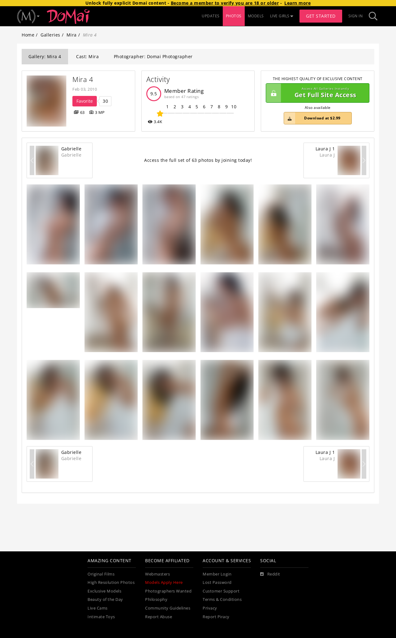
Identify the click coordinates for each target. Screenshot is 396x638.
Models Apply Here (164, 582)
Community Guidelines (167, 608)
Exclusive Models (104, 591)
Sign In (355, 16)
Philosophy (156, 599)
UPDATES (211, 16)
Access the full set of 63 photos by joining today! (198, 160)
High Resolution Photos (111, 582)
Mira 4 (82, 79)
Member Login (217, 574)
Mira (72, 35)
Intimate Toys (101, 616)
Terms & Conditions (222, 599)
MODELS (256, 16)
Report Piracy (216, 616)
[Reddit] (270, 574)
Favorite (84, 101)
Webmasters (157, 574)
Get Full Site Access (316, 93)
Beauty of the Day (105, 599)
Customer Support (221, 591)
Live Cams (98, 608)
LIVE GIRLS (282, 16)
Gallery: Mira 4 (44, 56)
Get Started (321, 16)
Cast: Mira (87, 56)
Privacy (210, 608)
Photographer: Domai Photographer (153, 56)
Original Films (101, 574)
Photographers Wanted (168, 591)
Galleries (50, 35)
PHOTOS (234, 16)
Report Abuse (158, 616)
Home (28, 35)
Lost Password (217, 582)
